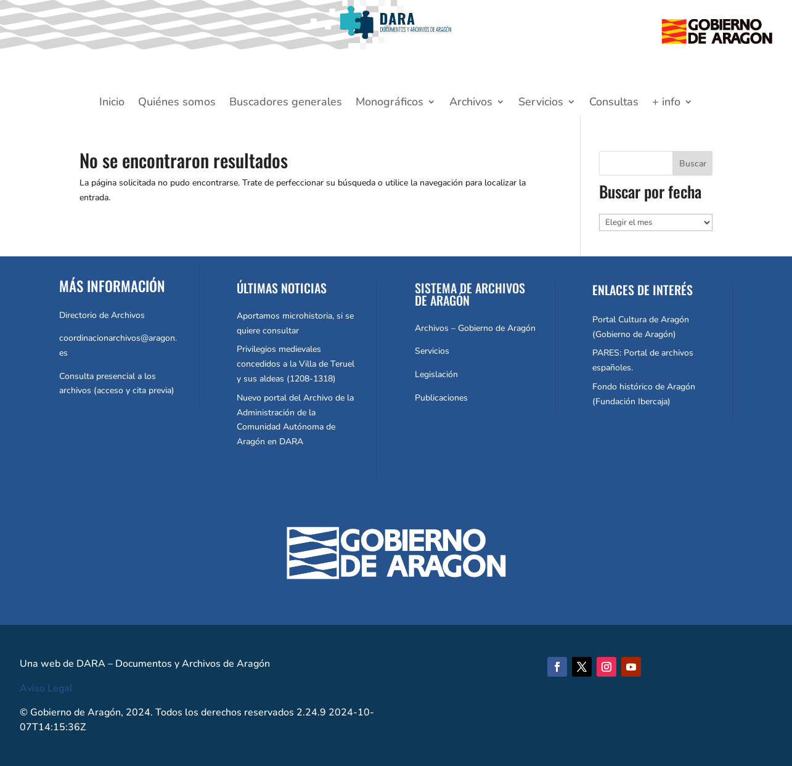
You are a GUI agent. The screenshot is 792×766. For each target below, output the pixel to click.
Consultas (614, 103)
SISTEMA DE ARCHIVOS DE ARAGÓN (470, 294)
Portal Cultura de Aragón (640, 319)
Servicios (540, 103)
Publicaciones (441, 398)
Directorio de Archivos (102, 315)
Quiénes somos (177, 103)
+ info (666, 103)
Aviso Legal (46, 688)
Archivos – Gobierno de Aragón (475, 328)
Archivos (470, 103)
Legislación (436, 374)
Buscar (692, 163)
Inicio (112, 103)
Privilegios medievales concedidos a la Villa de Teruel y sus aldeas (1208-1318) (295, 364)
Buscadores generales (285, 103)
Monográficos (389, 103)
